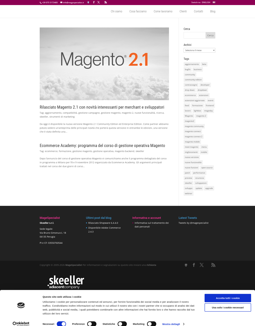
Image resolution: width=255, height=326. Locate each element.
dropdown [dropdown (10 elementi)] (202, 90)
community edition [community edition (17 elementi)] (193, 79)
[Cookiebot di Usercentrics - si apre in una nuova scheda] (21, 319)
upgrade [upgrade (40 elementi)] (209, 188)
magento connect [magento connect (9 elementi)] (193, 131)
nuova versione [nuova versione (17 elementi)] (192, 157)
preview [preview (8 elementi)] (188, 178)
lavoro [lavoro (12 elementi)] (188, 110)
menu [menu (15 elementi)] (204, 147)
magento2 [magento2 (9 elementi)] (189, 121)
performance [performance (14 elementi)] (199, 172)
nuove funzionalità (145, 112)
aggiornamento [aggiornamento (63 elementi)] (192, 64)
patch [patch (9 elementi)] (187, 172)
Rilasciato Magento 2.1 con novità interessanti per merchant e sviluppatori (102, 107)
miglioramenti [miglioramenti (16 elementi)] (191, 152)
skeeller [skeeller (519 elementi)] (188, 183)
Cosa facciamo (138, 11)
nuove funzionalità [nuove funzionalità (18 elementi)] (193, 162)
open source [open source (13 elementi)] (207, 167)
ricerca (160, 112)
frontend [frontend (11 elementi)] (210, 105)
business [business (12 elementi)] (198, 69)
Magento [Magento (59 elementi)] (189, 115)
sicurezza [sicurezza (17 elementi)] (199, 178)
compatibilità (70, 112)
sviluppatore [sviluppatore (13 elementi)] (201, 183)
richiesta (151, 264)
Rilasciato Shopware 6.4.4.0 (103, 222)
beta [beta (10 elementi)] (204, 64)
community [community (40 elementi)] (190, 74)
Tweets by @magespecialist (193, 222)
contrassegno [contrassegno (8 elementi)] (191, 84)
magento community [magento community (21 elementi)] (194, 126)
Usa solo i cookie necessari (228, 303)
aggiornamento (53, 112)
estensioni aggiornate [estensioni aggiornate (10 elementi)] (195, 100)
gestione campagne (89, 112)
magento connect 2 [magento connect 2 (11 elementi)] (193, 136)
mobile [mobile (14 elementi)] (204, 152)
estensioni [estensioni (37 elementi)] (203, 95)
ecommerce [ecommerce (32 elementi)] (190, 95)
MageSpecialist (73, 264)
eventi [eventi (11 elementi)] (210, 100)
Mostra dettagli (171, 319)
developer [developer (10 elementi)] (205, 84)
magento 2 (127, 112)
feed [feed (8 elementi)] (187, 105)
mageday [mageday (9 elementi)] (208, 110)
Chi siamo (116, 11)
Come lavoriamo (163, 11)
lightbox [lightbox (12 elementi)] (197, 110)
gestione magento (111, 112)
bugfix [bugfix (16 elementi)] (187, 69)
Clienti (183, 11)
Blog (212, 11)
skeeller (44, 116)
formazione (65, 151)
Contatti (198, 11)
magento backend (124, 151)
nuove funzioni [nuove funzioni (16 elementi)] (191, 167)
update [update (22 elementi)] (199, 188)
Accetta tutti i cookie (228, 293)
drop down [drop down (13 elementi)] (190, 90)
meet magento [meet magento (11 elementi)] (191, 147)
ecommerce (51, 151)
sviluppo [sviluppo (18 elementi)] (188, 188)
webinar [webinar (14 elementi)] (188, 193)
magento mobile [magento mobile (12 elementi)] (192, 141)
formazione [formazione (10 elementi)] (197, 105)
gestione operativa (103, 151)
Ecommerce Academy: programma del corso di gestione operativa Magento (102, 145)
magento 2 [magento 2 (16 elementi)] (201, 115)
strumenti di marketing (62, 116)
